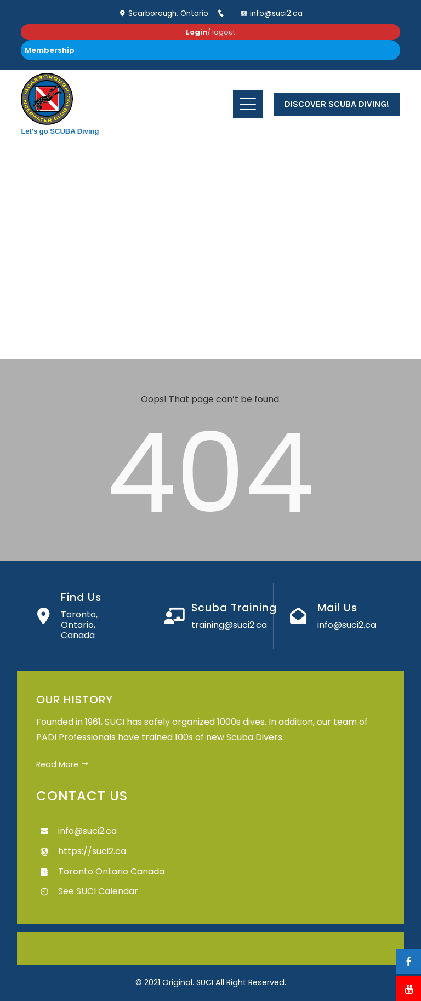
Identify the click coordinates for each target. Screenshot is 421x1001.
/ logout (210, 32)
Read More (62, 764)
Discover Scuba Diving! (337, 104)
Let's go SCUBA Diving (60, 131)
